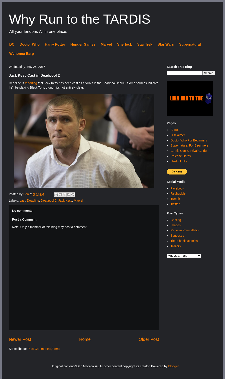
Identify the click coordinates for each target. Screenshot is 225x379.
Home (85, 339)
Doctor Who (30, 44)
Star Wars (166, 44)
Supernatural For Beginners (189, 145)
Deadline (33, 200)
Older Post (149, 339)
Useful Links (179, 161)
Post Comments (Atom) (44, 349)
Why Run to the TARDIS (80, 19)
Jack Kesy (65, 200)
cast (22, 200)
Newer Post (20, 339)
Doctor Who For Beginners (189, 140)
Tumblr (175, 199)
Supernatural (190, 44)
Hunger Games (82, 44)
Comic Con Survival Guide (189, 150)
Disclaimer (178, 135)
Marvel (106, 44)
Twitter (175, 204)
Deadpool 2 (49, 200)
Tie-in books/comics (184, 241)
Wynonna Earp (21, 54)
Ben (26, 194)
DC (11, 44)
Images (176, 225)
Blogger (173, 366)
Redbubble (178, 193)
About (175, 130)
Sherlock (124, 44)
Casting (176, 220)
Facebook (177, 188)
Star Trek (144, 44)
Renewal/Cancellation (185, 230)
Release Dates (181, 156)
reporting (31, 83)
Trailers (176, 246)
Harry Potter (55, 44)
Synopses (177, 235)
